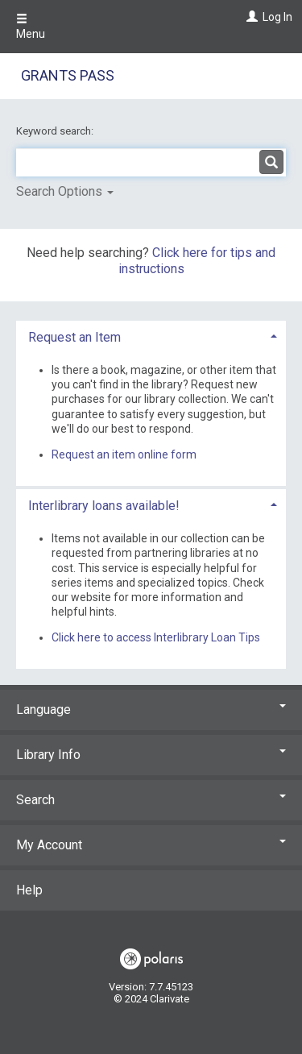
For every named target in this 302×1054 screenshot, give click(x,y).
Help (29, 890)
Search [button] (151, 799)
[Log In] (250, 16)
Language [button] (151, 709)
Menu (30, 26)
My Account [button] (151, 845)
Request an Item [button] (74, 337)
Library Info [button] (151, 754)
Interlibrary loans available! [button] (104, 505)
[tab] (151, 335)
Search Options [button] (65, 191)
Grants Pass (67, 75)
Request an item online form (124, 454)
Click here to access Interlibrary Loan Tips (156, 637)
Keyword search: (56, 131)
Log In (277, 16)
